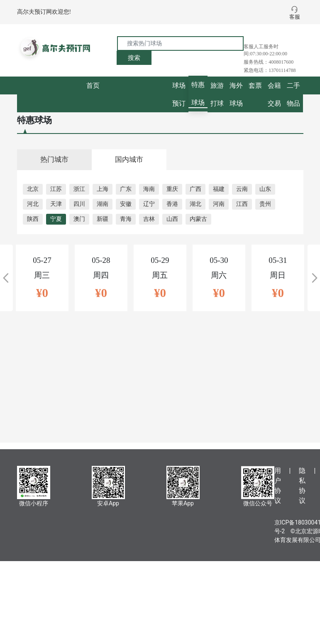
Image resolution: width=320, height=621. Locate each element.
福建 (219, 189)
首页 (93, 85)
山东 (265, 189)
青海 (126, 219)
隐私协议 (302, 486)
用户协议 (277, 486)
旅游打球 (217, 94)
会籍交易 (274, 94)
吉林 (149, 219)
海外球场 (236, 94)
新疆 (102, 219)
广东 (126, 189)
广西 (195, 189)
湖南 (102, 204)
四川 (79, 204)
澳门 (79, 219)
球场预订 (179, 94)
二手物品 (293, 94)
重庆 (172, 189)
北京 (33, 189)
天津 (56, 204)
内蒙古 (198, 219)
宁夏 (56, 219)
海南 (149, 189)
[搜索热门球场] (180, 43)
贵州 (265, 204)
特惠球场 (198, 93)
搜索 (134, 58)
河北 (33, 204)
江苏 (56, 189)
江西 (242, 204)
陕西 (33, 219)
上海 (102, 189)
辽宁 (149, 204)
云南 (242, 189)
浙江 (79, 189)
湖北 (195, 204)
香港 (172, 204)
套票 (255, 85)
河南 (219, 204)
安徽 (126, 204)
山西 (172, 219)
